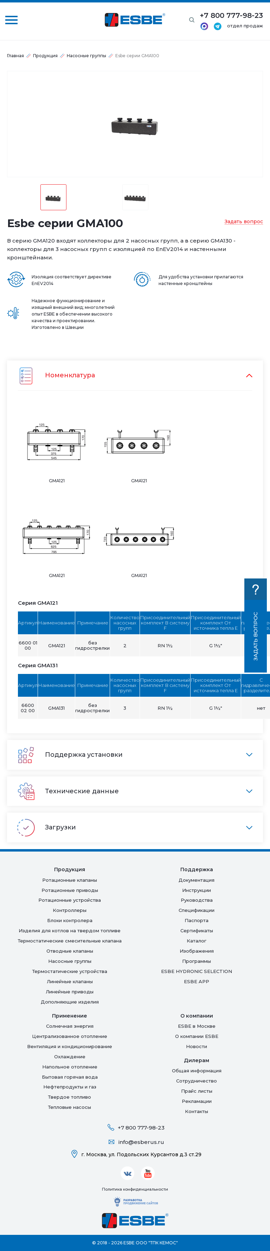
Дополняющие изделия (70, 1002)
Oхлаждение (69, 1056)
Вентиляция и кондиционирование (69, 1046)
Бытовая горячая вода (70, 1077)
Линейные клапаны (70, 981)
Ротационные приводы (69, 890)
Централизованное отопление (69, 1036)
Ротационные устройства (69, 900)
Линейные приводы (70, 991)
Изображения (197, 951)
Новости (196, 1046)
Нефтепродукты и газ (69, 1087)
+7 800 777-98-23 (141, 1127)
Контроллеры (69, 910)
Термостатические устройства (69, 971)
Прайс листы (196, 1091)
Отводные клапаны (69, 951)
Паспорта (196, 920)
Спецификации (196, 910)
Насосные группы (86, 55)
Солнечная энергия (70, 1026)
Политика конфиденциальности (135, 1189)
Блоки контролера (69, 920)
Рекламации (197, 1101)
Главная (15, 55)
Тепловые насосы (69, 1107)
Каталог (196, 941)
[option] (135, 124)
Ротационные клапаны (69, 880)
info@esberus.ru (141, 1142)
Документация (196, 880)
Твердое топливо (69, 1097)
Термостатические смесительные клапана (70, 941)
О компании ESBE (196, 1036)
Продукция (45, 55)
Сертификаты (196, 930)
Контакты (196, 1111)
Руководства (197, 900)
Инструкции (196, 890)
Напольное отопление (69, 1067)
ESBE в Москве (197, 1026)
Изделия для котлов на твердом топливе (70, 930)
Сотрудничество (196, 1081)
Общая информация (196, 1070)
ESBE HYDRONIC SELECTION (196, 971)
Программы (196, 961)
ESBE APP (196, 981)
